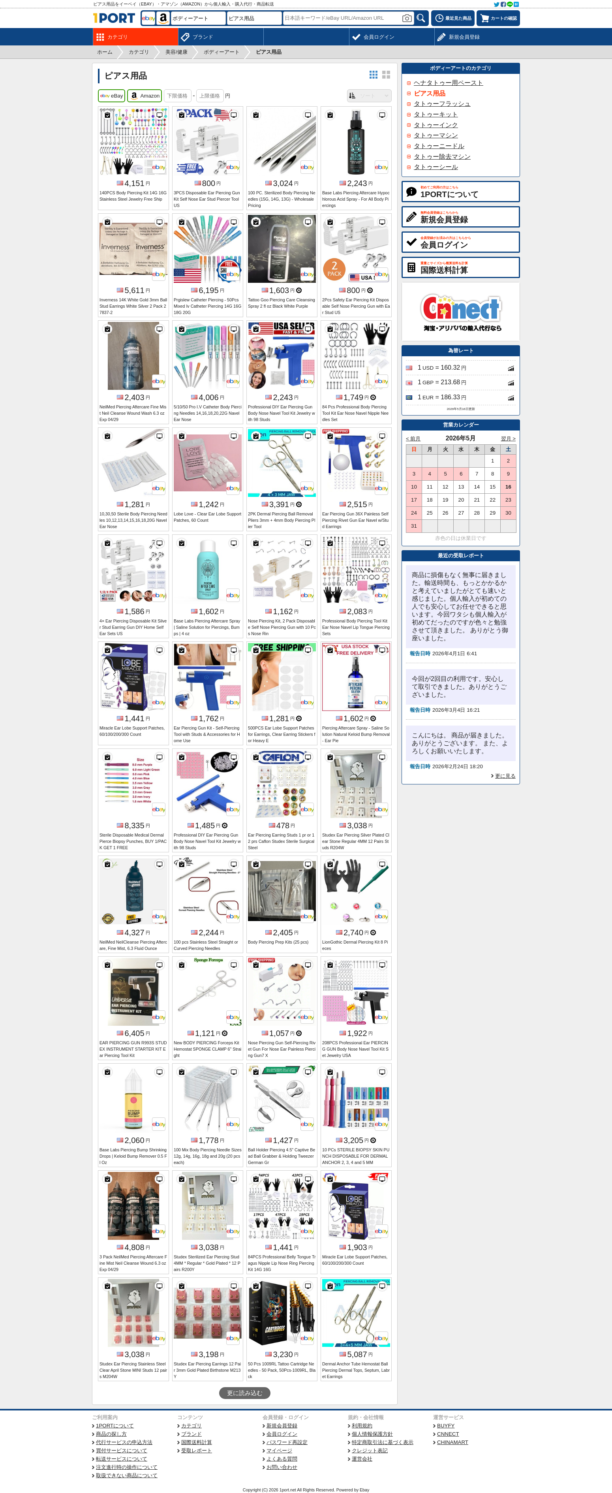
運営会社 (362, 1459)
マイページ (279, 1451)
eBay (111, 96)
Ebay (364, 1489)
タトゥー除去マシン (442, 156)
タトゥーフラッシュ (442, 103)
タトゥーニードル (439, 146)
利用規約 (362, 1426)
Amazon (145, 96)
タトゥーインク (436, 125)
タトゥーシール (436, 167)
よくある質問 (282, 1459)
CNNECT (448, 1434)
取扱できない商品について (127, 1475)
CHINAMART (452, 1442)
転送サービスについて (121, 1459)
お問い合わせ (282, 1467)
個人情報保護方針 (372, 1434)
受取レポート (196, 1451)
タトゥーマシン (436, 135)
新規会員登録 (282, 1426)
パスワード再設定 (287, 1442)
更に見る (505, 776)
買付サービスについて (121, 1451)
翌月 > (508, 439)
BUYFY (445, 1426)
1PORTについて (115, 1426)
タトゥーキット (436, 114)
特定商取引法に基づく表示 (382, 1442)
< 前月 (413, 439)
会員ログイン (282, 1434)
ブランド (191, 1434)
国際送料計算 (196, 1442)
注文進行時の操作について (127, 1467)
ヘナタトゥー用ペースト (448, 82)
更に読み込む (245, 1393)
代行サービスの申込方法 (124, 1442)
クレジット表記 (370, 1451)
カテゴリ (191, 1426)
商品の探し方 (111, 1434)
